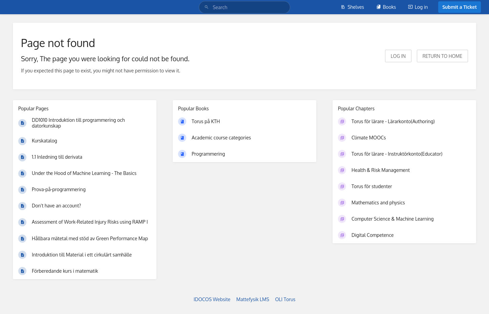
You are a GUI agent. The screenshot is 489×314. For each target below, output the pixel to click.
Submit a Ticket (459, 7)
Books (386, 7)
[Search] (207, 7)
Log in (418, 7)
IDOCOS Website (212, 299)
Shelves (352, 7)
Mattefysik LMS (252, 299)
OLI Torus (285, 299)
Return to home (442, 56)
